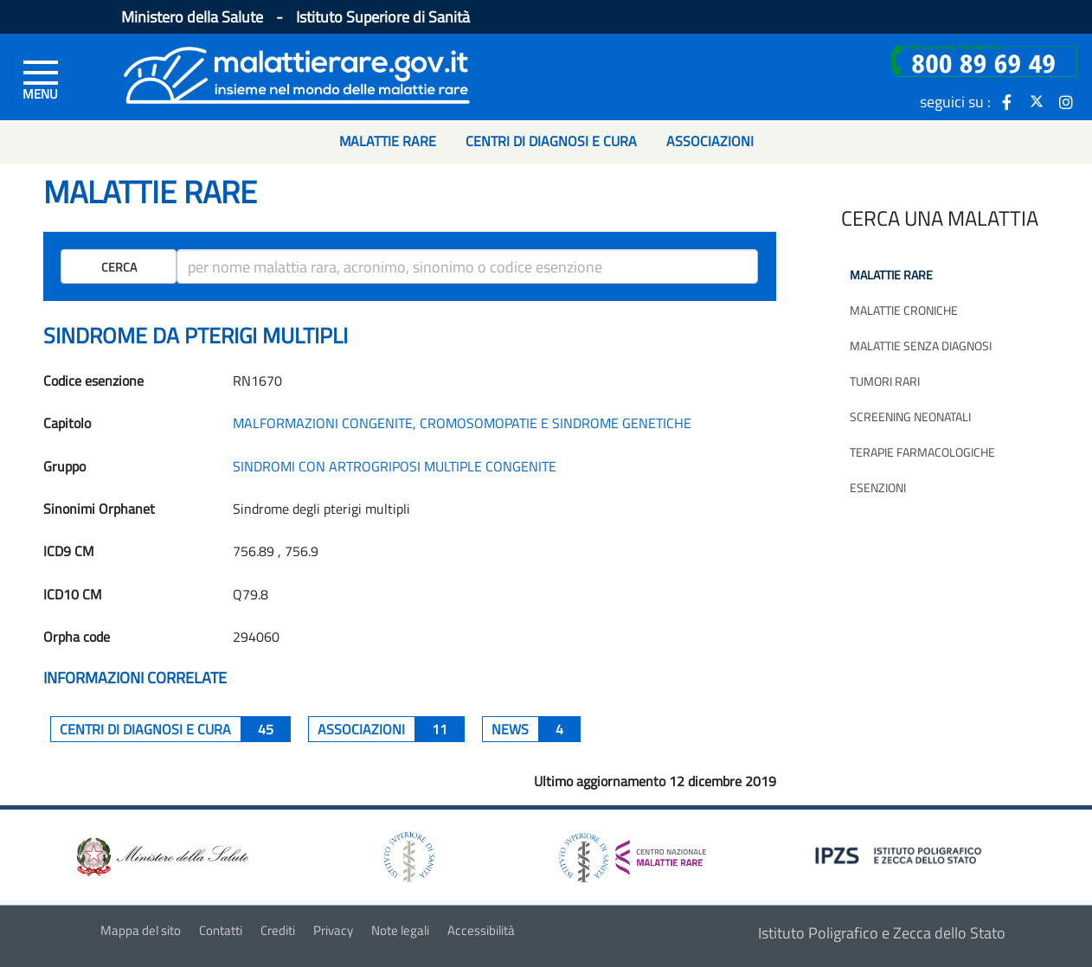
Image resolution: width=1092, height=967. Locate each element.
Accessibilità (481, 930)
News (536, 729)
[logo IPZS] (901, 854)
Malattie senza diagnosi (921, 345)
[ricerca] (467, 266)
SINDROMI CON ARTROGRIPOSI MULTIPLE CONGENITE (394, 466)
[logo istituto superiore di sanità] (407, 856)
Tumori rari (885, 381)
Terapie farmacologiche (922, 452)
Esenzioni (878, 487)
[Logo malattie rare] (297, 73)
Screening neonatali (910, 416)
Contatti (220, 930)
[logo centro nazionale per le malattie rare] (632, 852)
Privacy (333, 930)
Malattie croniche (904, 310)
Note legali (400, 930)
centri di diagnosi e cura (175, 729)
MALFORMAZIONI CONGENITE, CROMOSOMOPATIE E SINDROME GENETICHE (462, 423)
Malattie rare (891, 275)
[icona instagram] (1066, 101)
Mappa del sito (140, 930)
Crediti (277, 930)
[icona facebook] (1007, 101)
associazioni (391, 729)
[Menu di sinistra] (40, 78)
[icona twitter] (1037, 101)
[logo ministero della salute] (161, 856)
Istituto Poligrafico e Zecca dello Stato (881, 933)
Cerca (119, 267)
